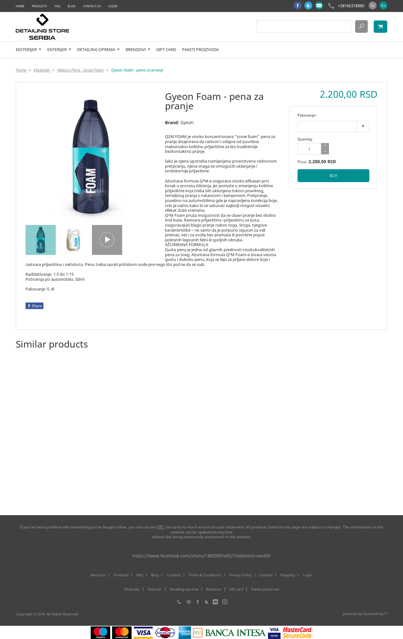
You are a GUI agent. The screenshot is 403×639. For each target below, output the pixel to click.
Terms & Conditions (205, 575)
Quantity (305, 139)
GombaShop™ (375, 613)
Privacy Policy (240, 575)
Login (112, 6)
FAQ (57, 6)
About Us (98, 575)
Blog (72, 6)
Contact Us (92, 6)
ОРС (160, 527)
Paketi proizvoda (200, 49)
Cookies (265, 575)
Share (34, 305)
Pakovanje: (307, 115)
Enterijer (59, 49)
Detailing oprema (98, 49)
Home (20, 6)
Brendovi (138, 49)
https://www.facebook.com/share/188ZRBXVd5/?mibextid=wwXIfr (202, 556)
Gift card (166, 49)
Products (39, 6)
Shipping (287, 575)
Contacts (174, 575)
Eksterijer (28, 49)
